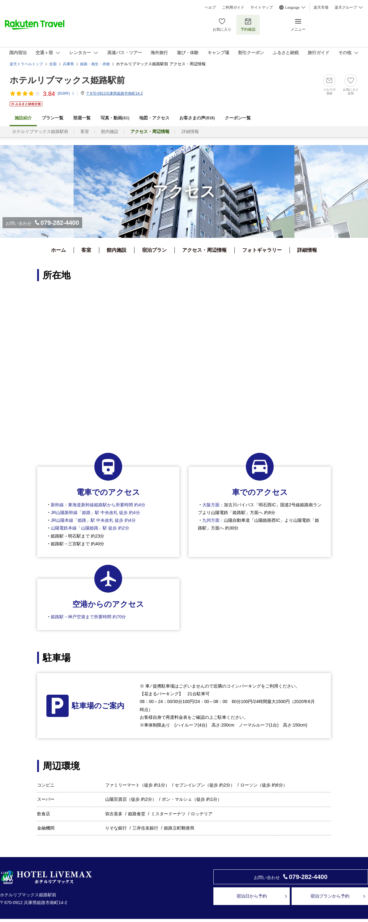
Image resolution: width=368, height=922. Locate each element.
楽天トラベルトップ (26, 64)
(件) (66, 93)
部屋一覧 (82, 118)
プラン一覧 (52, 118)
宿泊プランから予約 (329, 896)
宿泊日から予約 (252, 896)
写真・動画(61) (115, 118)
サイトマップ (261, 7)
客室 (84, 131)
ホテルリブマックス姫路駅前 (67, 80)
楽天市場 (321, 7)
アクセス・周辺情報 (204, 250)
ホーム (58, 250)
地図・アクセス (154, 118)
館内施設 (109, 131)
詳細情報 (190, 131)
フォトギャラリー (262, 250)
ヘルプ (210, 7)
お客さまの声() (197, 118)
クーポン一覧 (238, 118)
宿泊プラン (154, 250)
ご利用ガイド (233, 7)
